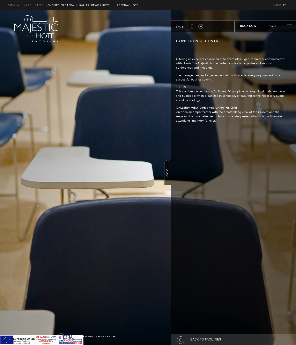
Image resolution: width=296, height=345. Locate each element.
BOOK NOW (248, 26)
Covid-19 (279, 5)
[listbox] (272, 26)
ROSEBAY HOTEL (128, 5)
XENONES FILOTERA (60, 5)
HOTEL (95, 5)
